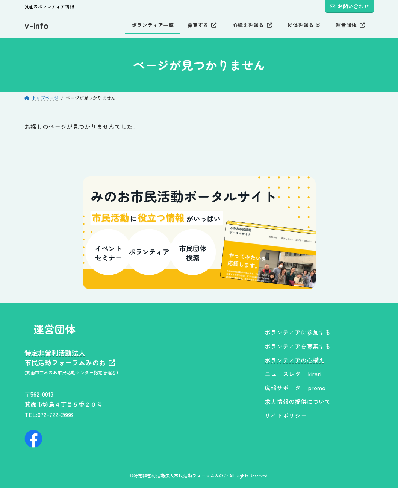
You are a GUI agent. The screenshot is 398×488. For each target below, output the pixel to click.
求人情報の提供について (298, 401)
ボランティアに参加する (298, 332)
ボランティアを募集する (298, 345)
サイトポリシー (286, 415)
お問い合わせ (349, 6)
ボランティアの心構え (295, 359)
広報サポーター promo (295, 387)
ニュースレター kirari (293, 373)
